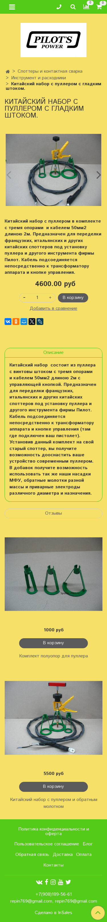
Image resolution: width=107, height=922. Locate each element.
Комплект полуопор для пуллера (53, 656)
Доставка (63, 854)
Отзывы (53, 513)
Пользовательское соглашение (46, 844)
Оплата (84, 854)
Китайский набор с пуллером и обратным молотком (53, 803)
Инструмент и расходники (38, 78)
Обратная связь (32, 854)
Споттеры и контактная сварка (50, 71)
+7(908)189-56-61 (53, 894)
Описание (53, 352)
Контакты (53, 865)
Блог (88, 844)
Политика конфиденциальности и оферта (53, 831)
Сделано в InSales (53, 913)
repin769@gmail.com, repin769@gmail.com (53, 901)
